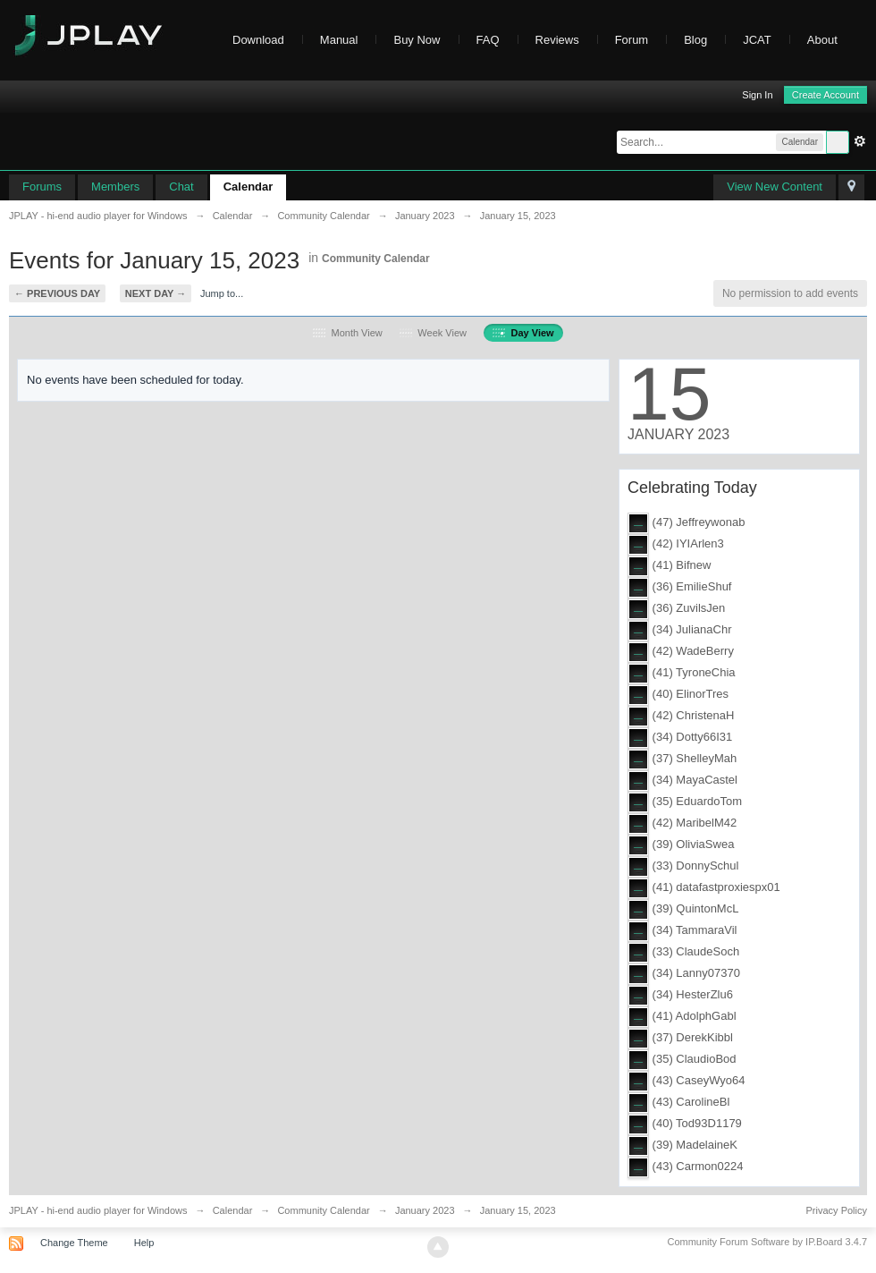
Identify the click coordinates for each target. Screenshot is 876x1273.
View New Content (774, 186)
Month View (347, 332)
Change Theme (74, 1242)
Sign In (757, 94)
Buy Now (416, 40)
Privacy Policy (836, 1210)
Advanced (860, 141)
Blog (695, 40)
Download (258, 40)
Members (115, 186)
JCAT (757, 40)
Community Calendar (376, 258)
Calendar (248, 186)
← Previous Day (57, 293)
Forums (42, 186)
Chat (181, 186)
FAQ (488, 40)
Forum (632, 40)
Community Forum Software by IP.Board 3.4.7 (767, 1241)
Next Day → (155, 293)
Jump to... (221, 293)
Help (144, 1242)
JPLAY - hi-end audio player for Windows (98, 1210)
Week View (433, 332)
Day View (523, 332)
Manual (339, 40)
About (831, 40)
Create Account (825, 94)
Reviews (557, 40)
